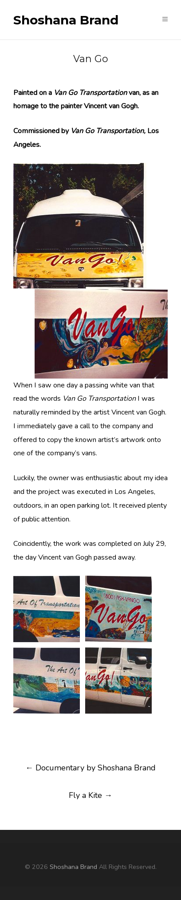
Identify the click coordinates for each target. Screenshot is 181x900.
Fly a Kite (90, 795)
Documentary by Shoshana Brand (90, 767)
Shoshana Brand (65, 20)
